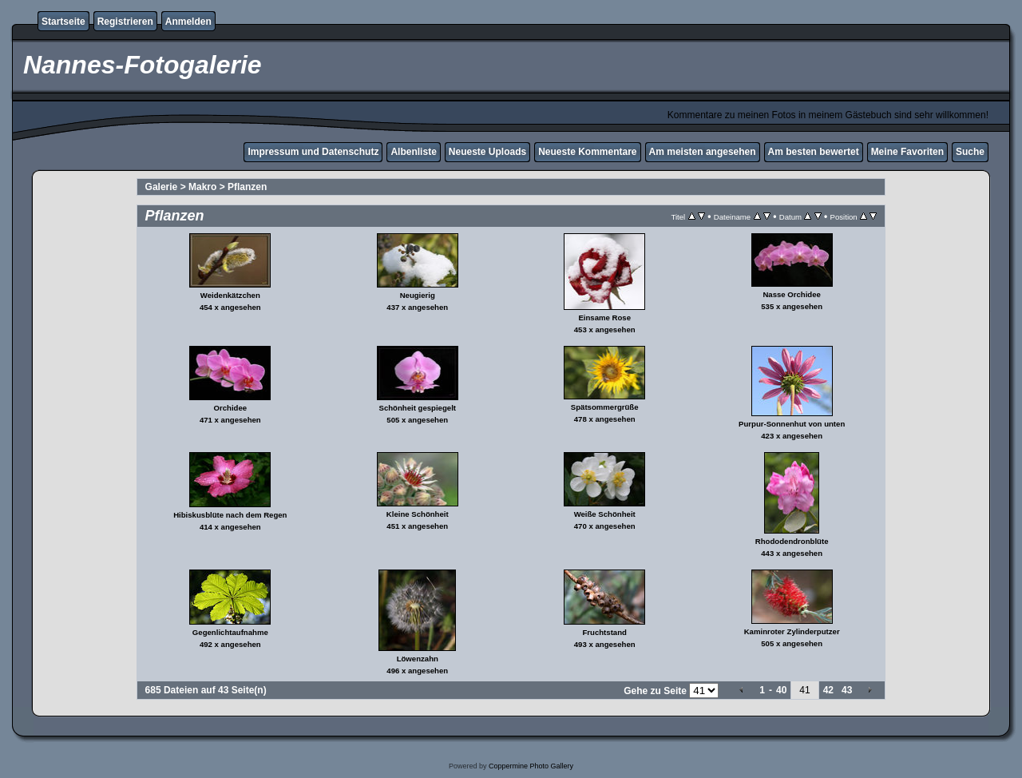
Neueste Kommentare (587, 151)
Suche (970, 151)
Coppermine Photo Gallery (531, 766)
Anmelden (188, 21)
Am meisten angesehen (702, 151)
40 (781, 690)
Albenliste (413, 151)
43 (847, 690)
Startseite (63, 21)
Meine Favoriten (907, 151)
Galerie (161, 187)
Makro (202, 187)
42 (828, 690)
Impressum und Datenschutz (313, 151)
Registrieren (125, 21)
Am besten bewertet (813, 151)
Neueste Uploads (487, 151)
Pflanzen (247, 187)
